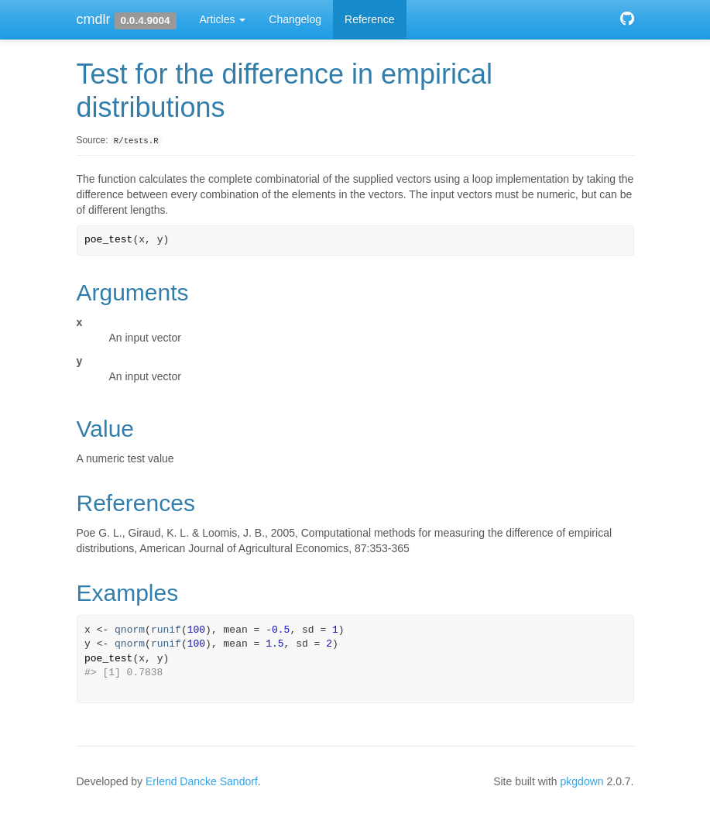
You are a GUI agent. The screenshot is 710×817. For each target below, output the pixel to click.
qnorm (130, 630)
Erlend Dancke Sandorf (202, 781)
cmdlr (94, 19)
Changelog (295, 19)
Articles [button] (223, 19)
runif (166, 630)
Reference (370, 19)
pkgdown (582, 781)
